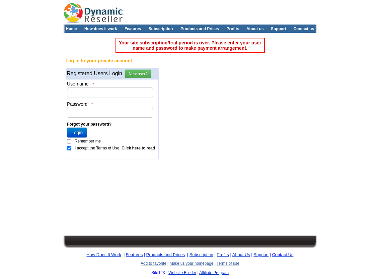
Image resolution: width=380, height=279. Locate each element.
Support (278, 29)
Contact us (303, 29)
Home (71, 29)
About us (255, 29)
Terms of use (228, 263)
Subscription (160, 29)
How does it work (100, 29)
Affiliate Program (213, 272)
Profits (233, 29)
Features (132, 29)
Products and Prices (200, 29)
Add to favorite (153, 263)
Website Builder (182, 272)
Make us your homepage (191, 263)
